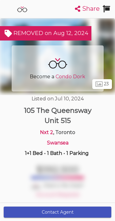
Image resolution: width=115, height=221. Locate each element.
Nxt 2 (46, 132)
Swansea (57, 143)
